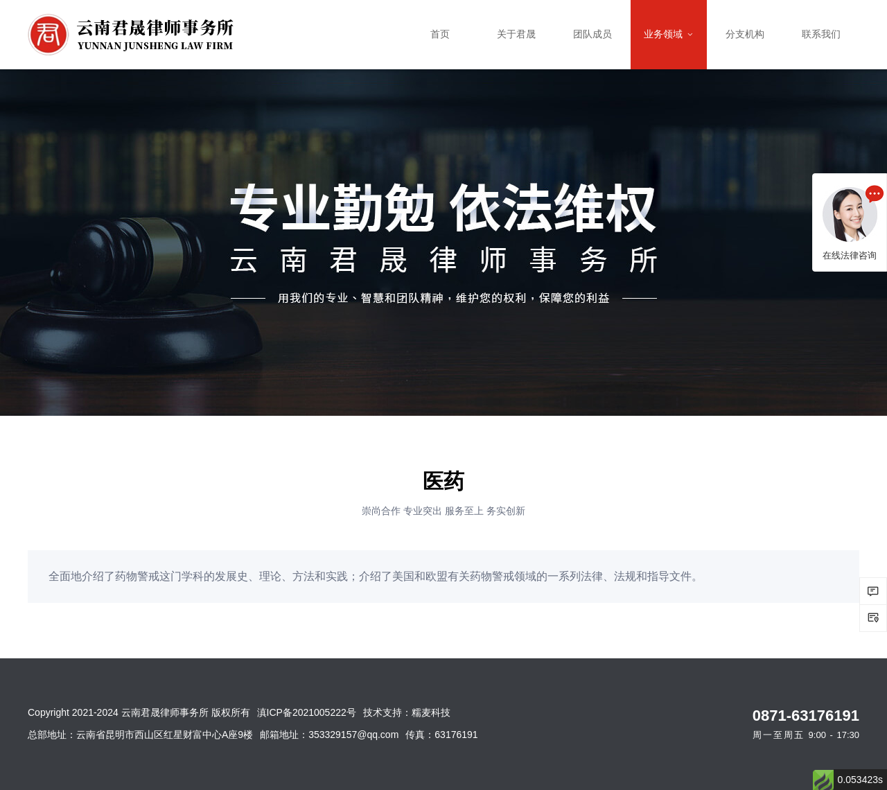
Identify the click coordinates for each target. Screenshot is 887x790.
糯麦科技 (431, 712)
